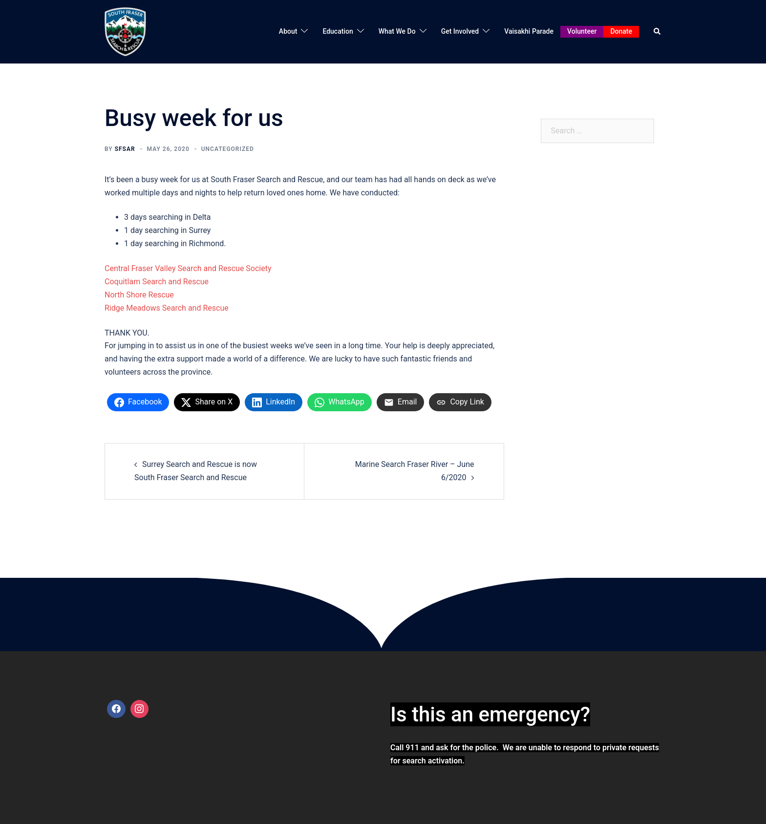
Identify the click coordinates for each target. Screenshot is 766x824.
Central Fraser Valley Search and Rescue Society (188, 268)
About (288, 31)
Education (337, 31)
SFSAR (125, 149)
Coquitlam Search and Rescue (157, 281)
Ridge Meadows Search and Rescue (167, 308)
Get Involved (460, 31)
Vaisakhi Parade (528, 31)
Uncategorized (227, 149)
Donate (621, 31)
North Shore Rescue (139, 294)
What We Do (397, 31)
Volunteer (581, 31)
